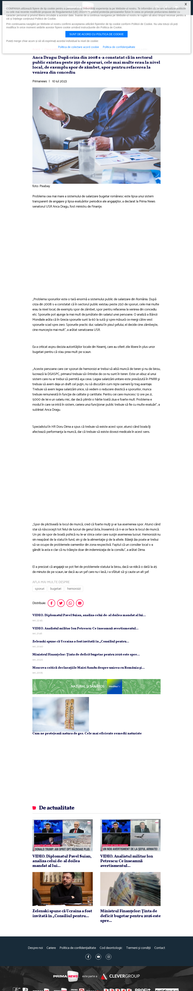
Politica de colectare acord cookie (78, 47)
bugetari (55, 589)
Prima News (65, 976)
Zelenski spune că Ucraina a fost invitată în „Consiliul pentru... (80, 641)
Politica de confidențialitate (78, 948)
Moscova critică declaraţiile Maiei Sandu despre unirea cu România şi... (88, 668)
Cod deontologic (111, 948)
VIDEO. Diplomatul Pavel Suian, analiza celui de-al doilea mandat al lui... (89, 615)
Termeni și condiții (138, 948)
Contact (159, 948)
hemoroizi (74, 589)
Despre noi (35, 948)
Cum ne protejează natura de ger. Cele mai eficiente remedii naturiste (87, 733)
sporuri (39, 589)
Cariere (51, 948)
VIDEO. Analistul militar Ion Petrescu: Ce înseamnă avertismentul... (85, 628)
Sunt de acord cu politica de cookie (96, 34)
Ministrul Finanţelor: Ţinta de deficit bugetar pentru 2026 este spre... (86, 654)
